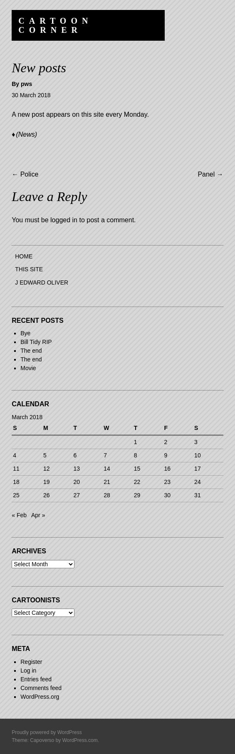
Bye (25, 333)
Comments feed (41, 688)
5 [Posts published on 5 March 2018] (45, 455)
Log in (28, 670)
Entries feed (36, 679)
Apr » (38, 515)
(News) (26, 134)
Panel (210, 174)
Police (25, 174)
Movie (28, 368)
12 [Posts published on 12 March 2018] (46, 468)
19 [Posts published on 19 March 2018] (46, 482)
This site (29, 269)
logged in (63, 219)
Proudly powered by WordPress (47, 732)
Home (23, 256)
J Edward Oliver (41, 282)
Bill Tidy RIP (36, 342)
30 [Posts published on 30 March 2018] (167, 495)
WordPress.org (39, 696)
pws (26, 84)
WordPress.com (80, 740)
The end (31, 350)
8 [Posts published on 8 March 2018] (135, 455)
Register (31, 661)
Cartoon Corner (55, 25)
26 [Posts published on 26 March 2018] (46, 495)
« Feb (19, 515)
